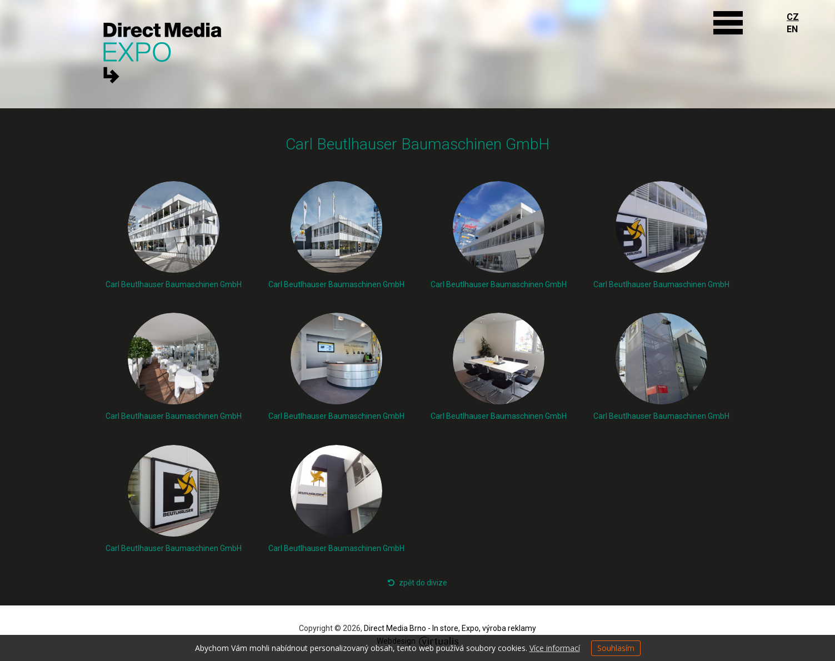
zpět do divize (417, 582)
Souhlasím (615, 648)
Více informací (554, 648)
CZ (793, 17)
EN (792, 29)
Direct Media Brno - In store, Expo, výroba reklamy (450, 628)
